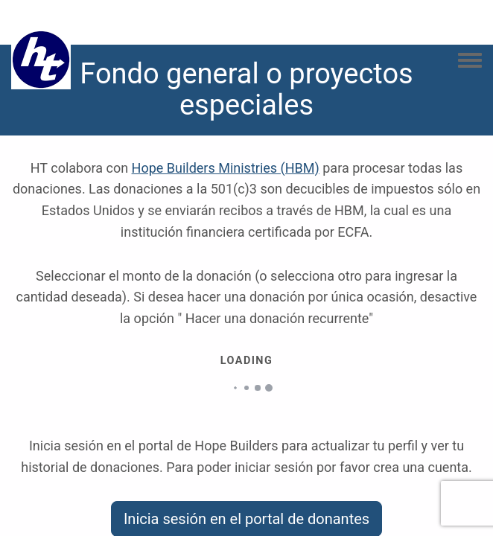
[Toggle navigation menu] (470, 61)
